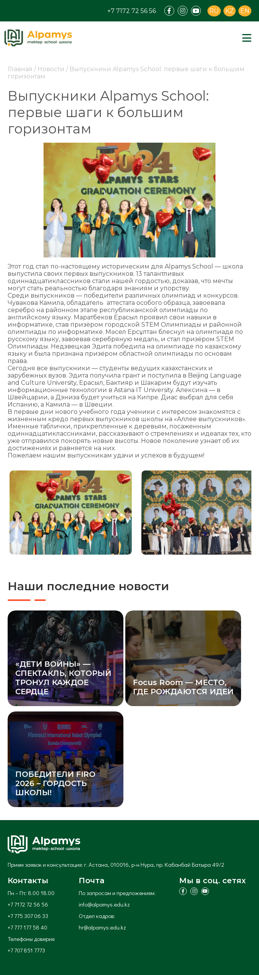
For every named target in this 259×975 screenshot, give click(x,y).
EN (244, 11)
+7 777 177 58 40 (27, 927)
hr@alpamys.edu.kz (102, 927)
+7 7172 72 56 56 (131, 11)
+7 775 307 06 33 (28, 916)
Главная (20, 69)
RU (214, 11)
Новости (51, 69)
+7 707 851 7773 (26, 950)
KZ (229, 11)
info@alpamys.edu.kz (104, 904)
